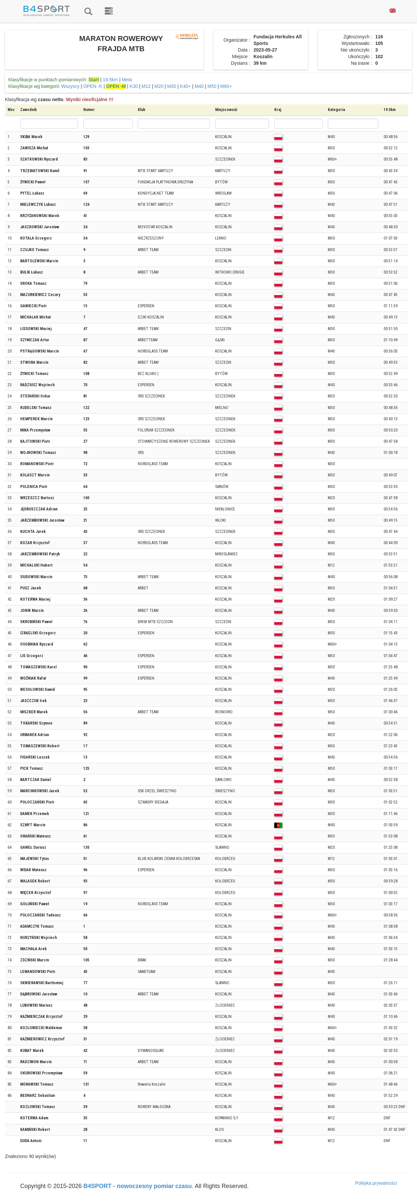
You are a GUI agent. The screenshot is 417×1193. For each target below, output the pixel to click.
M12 (146, 86)
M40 (199, 86)
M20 (158, 86)
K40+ (185, 86)
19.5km (110, 79)
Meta (127, 79)
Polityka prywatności (376, 1183)
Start (94, 79)
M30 (171, 86)
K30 (134, 86)
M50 (212, 86)
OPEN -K (92, 86)
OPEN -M (116, 86)
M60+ (226, 86)
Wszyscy (70, 86)
